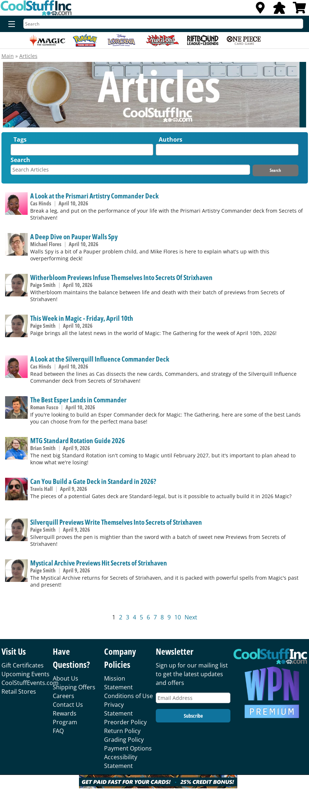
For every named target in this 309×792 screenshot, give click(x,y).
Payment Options (128, 748)
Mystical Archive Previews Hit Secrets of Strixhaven (98, 563)
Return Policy (122, 731)
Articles (28, 55)
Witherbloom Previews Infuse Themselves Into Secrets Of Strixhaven (121, 277)
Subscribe (193, 715)
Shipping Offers (74, 687)
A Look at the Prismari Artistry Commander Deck (94, 196)
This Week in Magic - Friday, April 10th (81, 318)
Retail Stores (18, 691)
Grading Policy (124, 740)
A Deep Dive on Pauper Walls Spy (74, 236)
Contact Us (68, 705)
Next (191, 617)
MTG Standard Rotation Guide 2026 (77, 440)
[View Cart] (299, 10)
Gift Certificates (22, 665)
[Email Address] (193, 698)
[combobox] (82, 149)
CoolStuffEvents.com (30, 683)
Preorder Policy (125, 722)
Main (7, 55)
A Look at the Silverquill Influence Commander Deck (99, 359)
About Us (65, 678)
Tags (20, 139)
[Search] (163, 24)
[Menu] (10, 24)
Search (20, 160)
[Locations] (260, 10)
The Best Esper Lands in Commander (78, 400)
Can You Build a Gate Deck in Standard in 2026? (93, 481)
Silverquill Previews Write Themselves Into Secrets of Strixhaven (116, 522)
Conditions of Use (128, 696)
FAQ (58, 731)
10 (177, 617)
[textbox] (14, 151)
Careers (63, 696)
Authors (170, 139)
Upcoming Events (25, 674)
